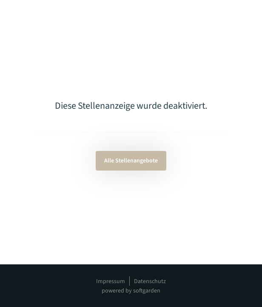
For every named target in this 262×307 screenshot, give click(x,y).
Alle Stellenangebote (131, 160)
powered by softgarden (131, 291)
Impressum (110, 281)
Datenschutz (150, 281)
